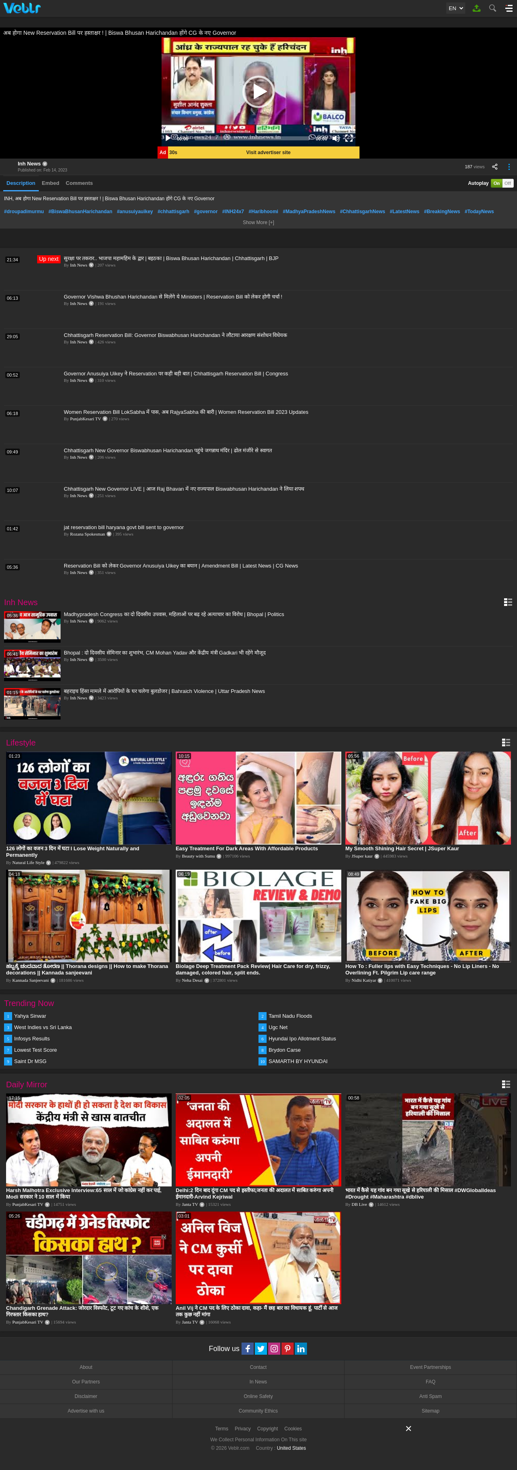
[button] (258, 92)
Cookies (293, 1429)
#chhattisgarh (173, 211)
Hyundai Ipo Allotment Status (302, 1039)
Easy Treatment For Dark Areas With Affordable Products (247, 848)
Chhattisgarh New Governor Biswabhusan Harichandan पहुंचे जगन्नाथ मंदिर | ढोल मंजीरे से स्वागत (168, 450)
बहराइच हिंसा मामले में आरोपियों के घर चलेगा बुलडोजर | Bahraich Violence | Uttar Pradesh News (164, 691)
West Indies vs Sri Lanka (43, 1027)
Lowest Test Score (35, 1050)
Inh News (29, 164)
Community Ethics (258, 1411)
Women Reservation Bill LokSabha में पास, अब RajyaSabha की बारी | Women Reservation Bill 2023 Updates (186, 412)
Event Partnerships (430, 1367)
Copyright (267, 1429)
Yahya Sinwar (30, 1016)
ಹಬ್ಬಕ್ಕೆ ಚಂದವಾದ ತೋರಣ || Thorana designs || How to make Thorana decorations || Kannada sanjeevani (87, 969)
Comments (79, 183)
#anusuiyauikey (135, 211)
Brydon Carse (285, 1050)
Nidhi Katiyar (364, 980)
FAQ (430, 1382)
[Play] (168, 138)
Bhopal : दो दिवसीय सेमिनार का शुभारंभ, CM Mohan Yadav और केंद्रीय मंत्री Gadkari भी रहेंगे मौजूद (165, 653)
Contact (258, 1367)
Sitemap (430, 1411)
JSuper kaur (362, 856)
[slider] (252, 138)
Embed (50, 183)
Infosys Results (32, 1039)
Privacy (242, 1429)
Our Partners (86, 1382)
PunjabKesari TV (85, 418)
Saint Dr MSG (30, 1061)
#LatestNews (404, 211)
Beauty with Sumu (198, 856)
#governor (206, 211)
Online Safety (258, 1396)
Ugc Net (278, 1027)
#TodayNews (479, 211)
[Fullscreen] (349, 138)
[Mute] (336, 138)
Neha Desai (192, 980)
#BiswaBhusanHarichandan (80, 211)
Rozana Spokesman (87, 534)
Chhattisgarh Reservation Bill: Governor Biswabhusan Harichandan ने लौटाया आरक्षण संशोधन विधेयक (175, 335)
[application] (258, 91)
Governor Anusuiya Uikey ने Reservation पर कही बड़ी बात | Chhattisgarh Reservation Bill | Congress (176, 374)
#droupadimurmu (24, 211)
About (86, 1367)
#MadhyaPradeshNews (309, 211)
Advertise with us (85, 1411)
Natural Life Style (28, 862)
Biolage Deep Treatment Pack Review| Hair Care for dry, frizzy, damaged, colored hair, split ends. (253, 969)
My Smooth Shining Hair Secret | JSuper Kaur (402, 848)
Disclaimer (86, 1396)
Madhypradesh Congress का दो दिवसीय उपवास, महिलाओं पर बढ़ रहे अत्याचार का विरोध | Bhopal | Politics (174, 614)
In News (258, 1382)
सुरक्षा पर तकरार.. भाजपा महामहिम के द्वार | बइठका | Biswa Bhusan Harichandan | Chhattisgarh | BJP (171, 258)
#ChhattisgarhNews (362, 211)
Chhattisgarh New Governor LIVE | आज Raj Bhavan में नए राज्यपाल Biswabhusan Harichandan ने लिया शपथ (184, 489)
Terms (222, 1429)
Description (21, 183)
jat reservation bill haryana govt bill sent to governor (124, 527)
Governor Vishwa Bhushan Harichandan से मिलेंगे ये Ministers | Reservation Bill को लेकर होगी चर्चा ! (173, 297)
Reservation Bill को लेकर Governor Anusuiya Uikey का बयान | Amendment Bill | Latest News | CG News (181, 566)
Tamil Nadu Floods (290, 1016)
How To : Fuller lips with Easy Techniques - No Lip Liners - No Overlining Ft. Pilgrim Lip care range (422, 969)
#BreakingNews (442, 211)
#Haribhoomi (263, 211)
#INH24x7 (233, 211)
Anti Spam (430, 1396)
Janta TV (190, 1204)
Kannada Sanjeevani (31, 980)
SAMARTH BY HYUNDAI (298, 1061)
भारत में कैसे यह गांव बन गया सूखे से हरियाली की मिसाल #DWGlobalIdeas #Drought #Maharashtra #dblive (420, 1193)
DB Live (359, 1204)
